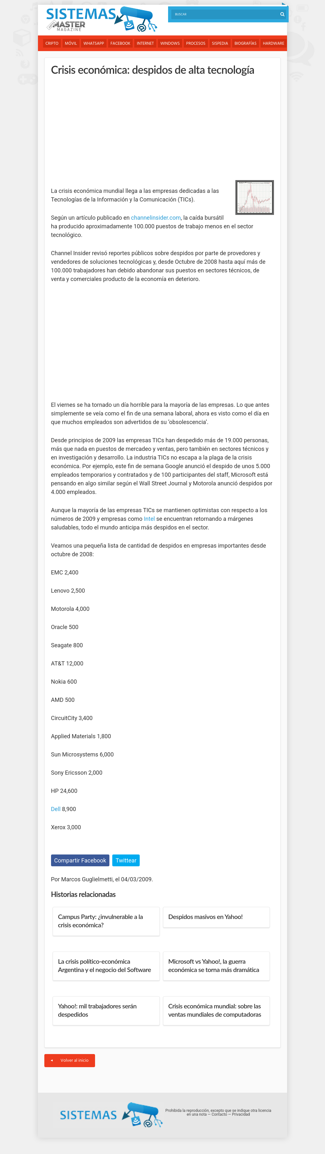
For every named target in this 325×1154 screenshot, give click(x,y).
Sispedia (222, 43)
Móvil (71, 43)
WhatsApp (94, 43)
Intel (149, 518)
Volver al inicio (70, 1061)
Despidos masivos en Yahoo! (205, 917)
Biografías (248, 43)
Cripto (52, 43)
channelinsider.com (156, 217)
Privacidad (241, 1114)
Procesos (197, 43)
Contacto (219, 1114)
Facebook (121, 43)
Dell (56, 809)
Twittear (125, 860)
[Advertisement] (99, 126)
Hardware (275, 43)
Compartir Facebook (80, 860)
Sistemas (102, 19)
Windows (171, 43)
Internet (146, 43)
